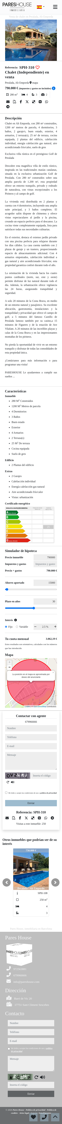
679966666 (31, 721)
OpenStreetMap (39, 706)
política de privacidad (48, 793)
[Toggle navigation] (55, 7)
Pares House (19, 1110)
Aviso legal (24, 1113)
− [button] (9, 667)
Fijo (10, 626)
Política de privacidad (36, 1110)
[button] (6, 882)
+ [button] (9, 662)
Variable (23, 626)
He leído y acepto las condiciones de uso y (32, 793)
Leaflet (27, 706)
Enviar (31, 803)
